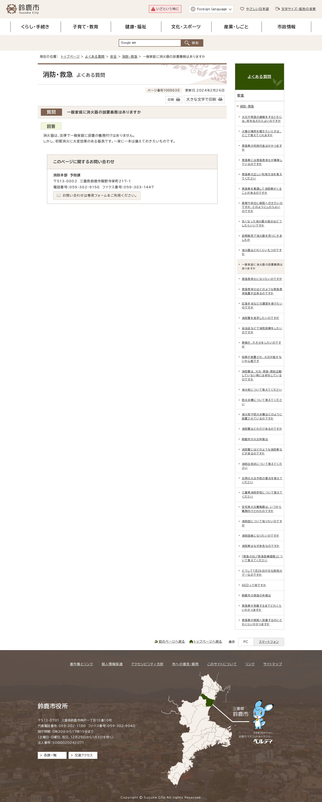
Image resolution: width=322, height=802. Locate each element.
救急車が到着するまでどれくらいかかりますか (262, 607)
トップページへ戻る (208, 641)
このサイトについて (222, 664)
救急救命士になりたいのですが (262, 279)
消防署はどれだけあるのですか (262, 429)
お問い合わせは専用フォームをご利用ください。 (100, 195)
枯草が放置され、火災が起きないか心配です (262, 359)
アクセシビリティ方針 (147, 664)
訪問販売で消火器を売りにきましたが (262, 238)
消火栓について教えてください (262, 389)
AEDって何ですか (254, 585)
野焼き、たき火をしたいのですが (261, 344)
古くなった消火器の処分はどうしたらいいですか (262, 223)
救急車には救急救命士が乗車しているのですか (262, 162)
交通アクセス (84, 755)
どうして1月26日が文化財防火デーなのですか (262, 573)
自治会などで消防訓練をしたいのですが (262, 330)
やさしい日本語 (257, 8)
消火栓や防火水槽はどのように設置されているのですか (262, 416)
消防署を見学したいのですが (260, 318)
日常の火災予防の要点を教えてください (262, 480)
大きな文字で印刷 (201, 99)
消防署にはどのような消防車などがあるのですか (262, 451)
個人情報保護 (112, 664)
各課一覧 (50, 755)
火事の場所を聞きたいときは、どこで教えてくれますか (262, 133)
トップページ (70, 56)
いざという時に (167, 8)
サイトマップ (272, 664)
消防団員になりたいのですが (260, 535)
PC (245, 641)
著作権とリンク (81, 664)
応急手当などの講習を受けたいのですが (262, 305)
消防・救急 (129, 56)
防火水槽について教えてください (262, 402)
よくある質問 (95, 56)
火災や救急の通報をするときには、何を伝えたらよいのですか (262, 119)
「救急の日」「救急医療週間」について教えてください (262, 558)
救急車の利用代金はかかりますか (262, 147)
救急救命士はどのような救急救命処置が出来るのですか (262, 291)
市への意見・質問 (185, 664)
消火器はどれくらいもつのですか (262, 252)
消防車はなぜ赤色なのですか (261, 546)
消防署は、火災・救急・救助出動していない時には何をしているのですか (262, 375)
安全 (113, 56)
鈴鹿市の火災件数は (255, 439)
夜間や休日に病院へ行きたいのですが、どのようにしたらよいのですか (262, 207)
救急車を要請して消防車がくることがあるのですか (262, 190)
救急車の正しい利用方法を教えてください (262, 176)
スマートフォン (269, 641)
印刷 (171, 99)
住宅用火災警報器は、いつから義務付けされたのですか (262, 509)
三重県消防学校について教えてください (262, 494)
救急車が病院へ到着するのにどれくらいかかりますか (262, 622)
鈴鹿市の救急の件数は (256, 595)
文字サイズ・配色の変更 (298, 8)
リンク (250, 664)
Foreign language (212, 9)
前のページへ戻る (172, 641)
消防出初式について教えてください (262, 466)
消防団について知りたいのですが (262, 523)
